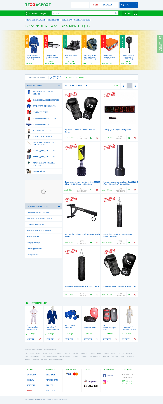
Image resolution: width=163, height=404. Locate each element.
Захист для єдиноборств (41, 106)
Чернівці (75, 356)
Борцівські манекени (39, 136)
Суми (26, 356)
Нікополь (27, 359)
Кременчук (84, 356)
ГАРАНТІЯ (31, 385)
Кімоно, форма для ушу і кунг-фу (41, 92)
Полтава (106, 353)
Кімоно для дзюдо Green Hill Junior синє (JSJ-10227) (33, 57)
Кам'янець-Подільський (56, 359)
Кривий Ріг (67, 353)
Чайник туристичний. (34, 249)
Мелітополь (130, 356)
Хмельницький (34, 356)
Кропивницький (52, 356)
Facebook (108, 375)
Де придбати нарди (33, 243)
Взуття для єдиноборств (40, 151)
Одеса (38, 353)
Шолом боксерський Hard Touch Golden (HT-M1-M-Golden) (90, 57)
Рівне (43, 356)
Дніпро (44, 353)
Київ (26, 353)
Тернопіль (106, 356)
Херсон (99, 353)
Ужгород (43, 359)
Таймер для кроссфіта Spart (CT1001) (118, 130)
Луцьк (122, 356)
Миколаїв (75, 353)
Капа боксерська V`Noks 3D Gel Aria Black (52, 57)
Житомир (129, 353)
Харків (32, 353)
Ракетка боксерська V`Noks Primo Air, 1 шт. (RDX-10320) (128, 57)
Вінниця (92, 353)
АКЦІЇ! (95, 5)
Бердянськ (36, 359)
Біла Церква (114, 356)
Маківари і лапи (37, 112)
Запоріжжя (58, 353)
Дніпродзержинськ (65, 356)
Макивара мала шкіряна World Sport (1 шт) (110, 327)
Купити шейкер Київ (34, 236)
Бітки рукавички (32, 255)
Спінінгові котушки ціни (35, 224)
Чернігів (113, 353)
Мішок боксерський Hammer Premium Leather (82, 286)
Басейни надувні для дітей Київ (38, 212)
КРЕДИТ (30, 390)
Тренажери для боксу (39, 130)
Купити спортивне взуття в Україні (39, 230)
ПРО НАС (49, 385)
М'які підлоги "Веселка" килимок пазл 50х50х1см (109, 57)
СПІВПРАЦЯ (50, 375)
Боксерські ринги (37, 124)
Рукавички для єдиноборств (42, 100)
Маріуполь (84, 353)
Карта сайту (51, 399)
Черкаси (121, 353)
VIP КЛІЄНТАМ (52, 380)
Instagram (108, 382)
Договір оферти (61, 399)
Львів (50, 353)
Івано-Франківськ (95, 356)
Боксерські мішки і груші (41, 118)
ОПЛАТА (30, 380)
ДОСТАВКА (31, 375)
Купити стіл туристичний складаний (39, 218)
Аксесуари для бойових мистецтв (40, 163)
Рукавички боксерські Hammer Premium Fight (121, 286)
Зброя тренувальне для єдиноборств (40, 143)
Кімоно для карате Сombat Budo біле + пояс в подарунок (33, 327)
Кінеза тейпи (35, 171)
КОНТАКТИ (50, 390)
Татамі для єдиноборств (40, 157)
